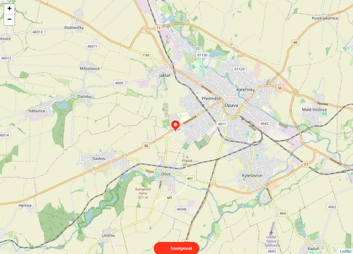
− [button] (9, 20)
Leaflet (345, 245)
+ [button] (9, 9)
